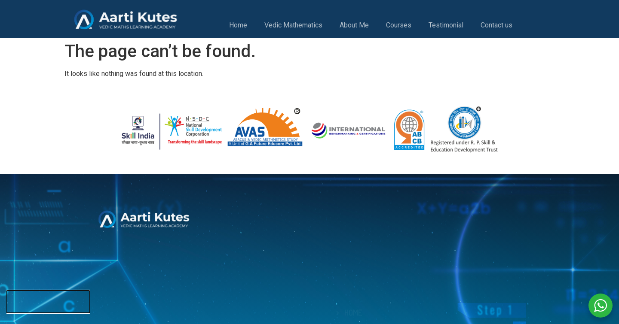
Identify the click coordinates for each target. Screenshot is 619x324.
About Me (354, 28)
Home (238, 28)
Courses (398, 28)
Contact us (496, 28)
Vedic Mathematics (293, 28)
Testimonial (446, 28)
